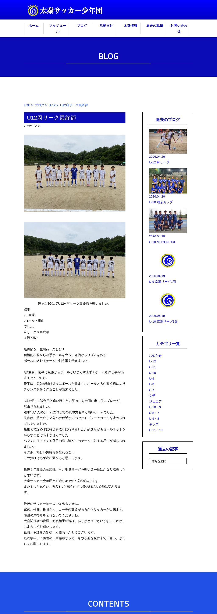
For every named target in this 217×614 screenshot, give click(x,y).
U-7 (151, 390)
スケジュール (57, 28)
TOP (27, 105)
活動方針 (106, 25)
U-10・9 (155, 407)
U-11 (152, 367)
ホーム (34, 25)
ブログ (82, 25)
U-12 (52, 105)
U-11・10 (156, 430)
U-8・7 (154, 413)
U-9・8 (154, 418)
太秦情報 (130, 25)
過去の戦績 (154, 25)
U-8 (151, 384)
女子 (152, 395)
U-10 (152, 373)
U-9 (151, 378)
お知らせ (155, 355)
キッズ (154, 424)
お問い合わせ (178, 28)
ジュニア (155, 401)
